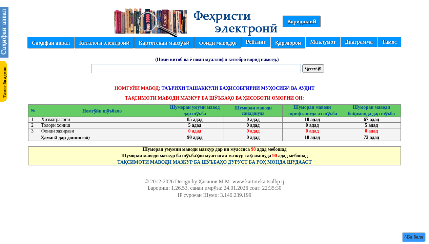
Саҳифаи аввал (51, 43)
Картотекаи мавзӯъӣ (164, 43)
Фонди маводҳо (218, 43)
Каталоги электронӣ (104, 43)
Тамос (389, 42)
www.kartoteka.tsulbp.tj (258, 181)
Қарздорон (288, 43)
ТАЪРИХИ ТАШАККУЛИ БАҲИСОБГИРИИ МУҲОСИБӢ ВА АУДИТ (237, 88)
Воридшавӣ (301, 21)
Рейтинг (256, 42)
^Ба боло (413, 237)
